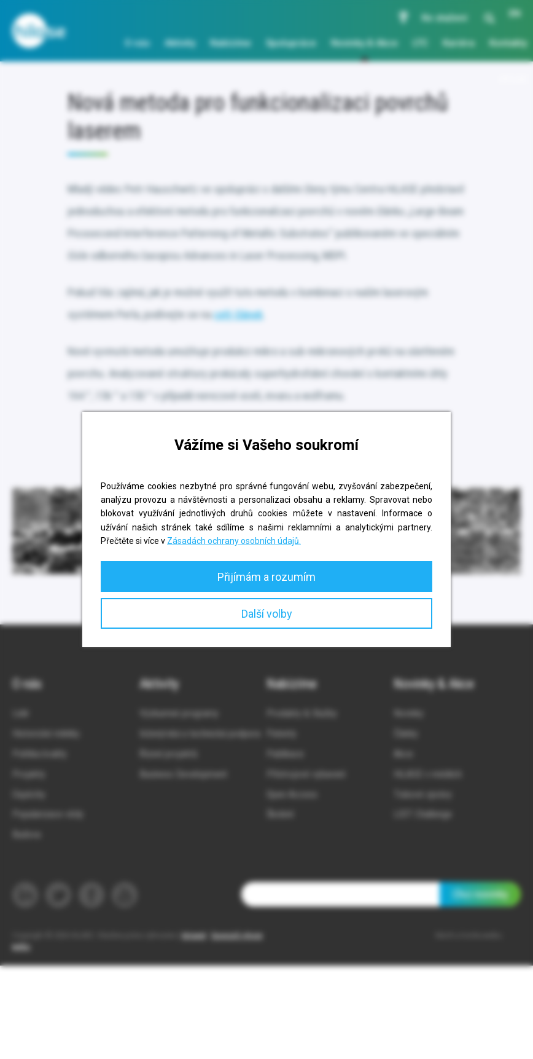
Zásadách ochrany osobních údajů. (234, 541)
